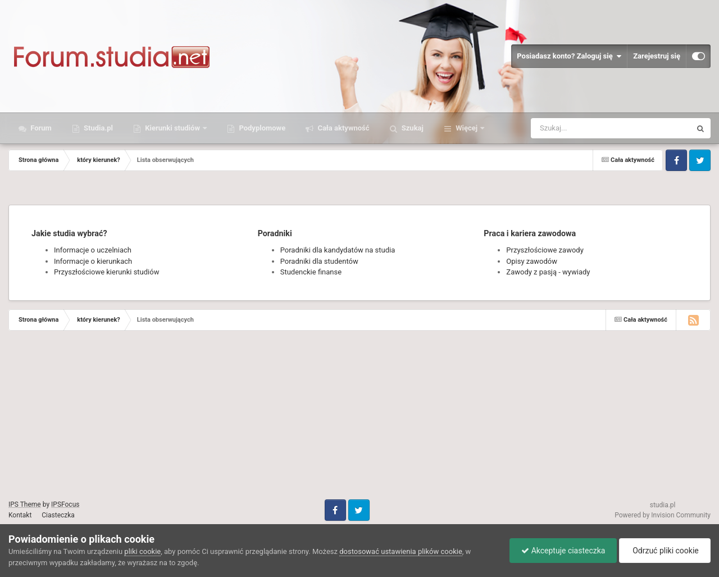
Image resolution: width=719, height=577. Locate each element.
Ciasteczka (58, 515)
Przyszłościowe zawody (544, 250)
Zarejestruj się (656, 56)
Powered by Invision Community (663, 515)
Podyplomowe (261, 128)
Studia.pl (97, 128)
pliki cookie (142, 551)
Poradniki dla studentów (319, 261)
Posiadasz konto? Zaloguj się (569, 56)
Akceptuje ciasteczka (563, 550)
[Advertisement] (337, 420)
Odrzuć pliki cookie (665, 550)
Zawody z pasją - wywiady (548, 272)
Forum (40, 128)
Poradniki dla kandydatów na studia (337, 250)
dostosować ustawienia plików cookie (400, 551)
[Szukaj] (585, 128)
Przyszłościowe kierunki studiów (106, 272)
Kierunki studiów (172, 128)
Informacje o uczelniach (92, 250)
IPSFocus (65, 504)
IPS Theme (24, 504)
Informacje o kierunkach (93, 261)
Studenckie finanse (311, 272)
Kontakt (19, 515)
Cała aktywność (342, 128)
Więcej (466, 128)
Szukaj (412, 128)
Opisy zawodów (531, 261)
